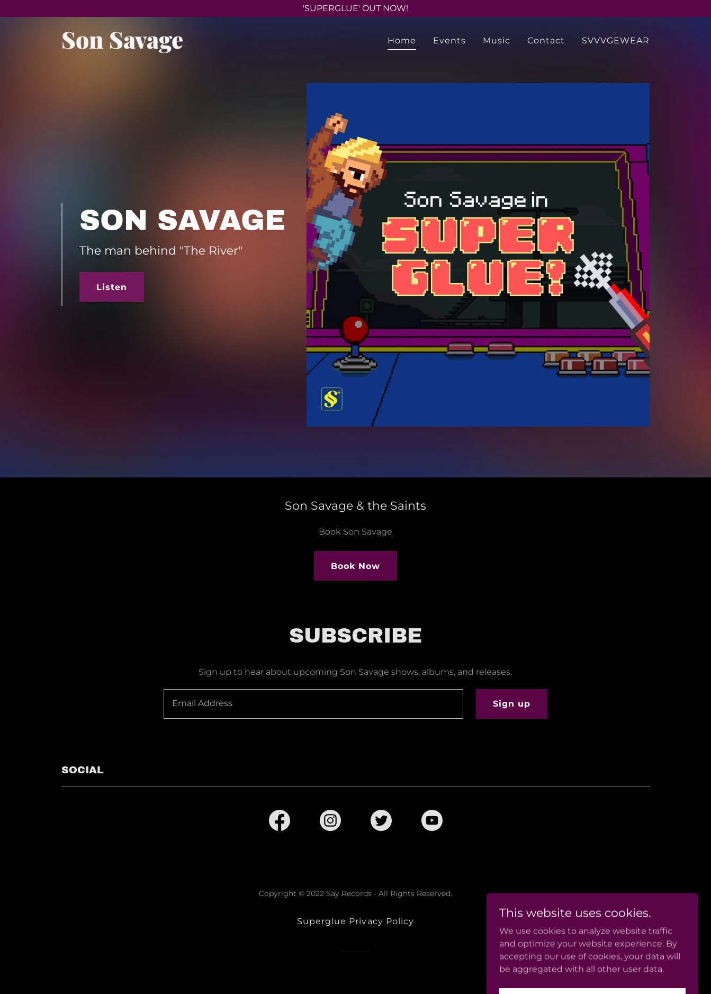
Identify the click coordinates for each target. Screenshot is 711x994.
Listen (111, 287)
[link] (164, 46)
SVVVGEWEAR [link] (616, 40)
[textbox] (313, 704)
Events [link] (449, 40)
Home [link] (402, 40)
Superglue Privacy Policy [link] (355, 921)
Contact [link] (546, 40)
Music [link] (496, 40)
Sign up (511, 704)
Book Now (355, 566)
